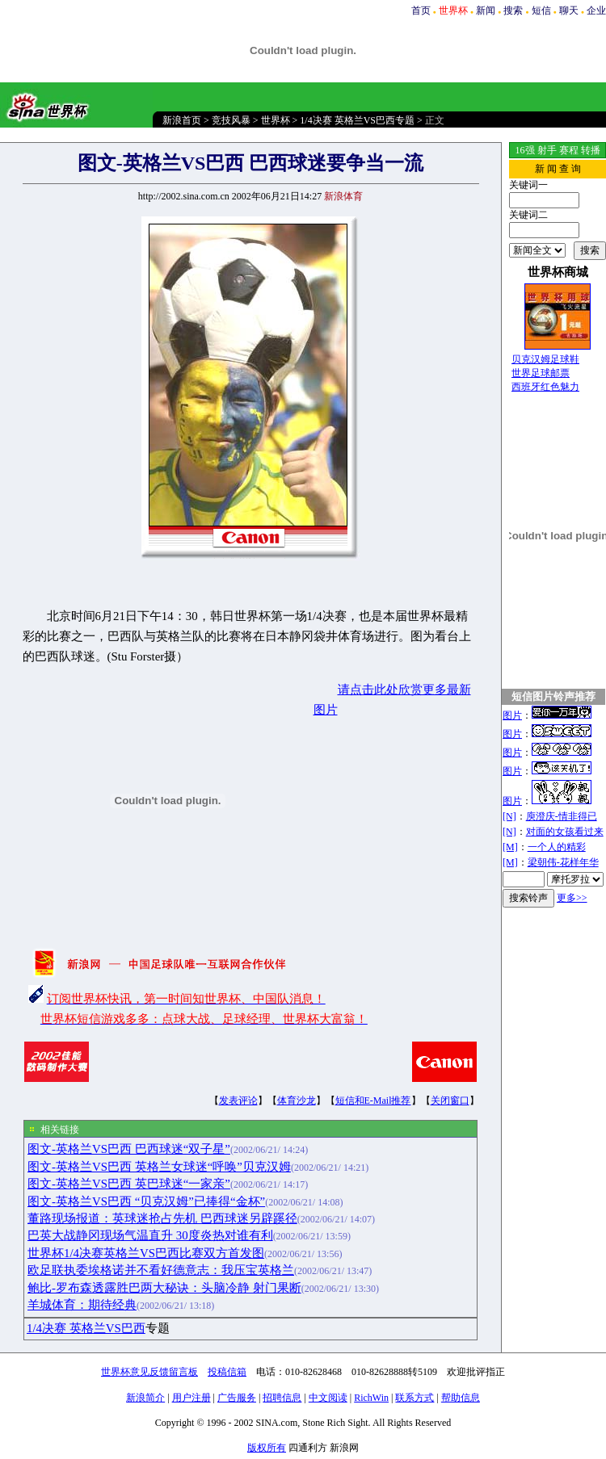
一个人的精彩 (557, 847)
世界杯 (275, 120)
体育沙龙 (296, 1100)
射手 (547, 150)
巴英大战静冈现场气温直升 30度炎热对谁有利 (150, 1235)
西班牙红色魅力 (545, 386)
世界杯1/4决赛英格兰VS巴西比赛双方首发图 (145, 1253)
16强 (525, 150)
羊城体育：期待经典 (82, 1304)
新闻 (485, 10)
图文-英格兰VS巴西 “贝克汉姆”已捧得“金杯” (146, 1201)
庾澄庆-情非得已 (561, 816)
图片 (512, 715)
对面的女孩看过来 (565, 831)
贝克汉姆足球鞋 (545, 359)
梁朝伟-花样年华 (563, 862)
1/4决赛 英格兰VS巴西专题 (357, 120)
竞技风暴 (231, 120)
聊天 (569, 10)
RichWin (371, 1397)
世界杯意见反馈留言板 (149, 1371)
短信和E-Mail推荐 (373, 1100)
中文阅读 (328, 1397)
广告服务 (236, 1397)
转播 (590, 150)
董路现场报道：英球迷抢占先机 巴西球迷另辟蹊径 (162, 1218)
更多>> (572, 897)
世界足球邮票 (540, 373)
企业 (596, 10)
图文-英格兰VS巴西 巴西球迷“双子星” (128, 1148)
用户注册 (191, 1397)
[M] (510, 847)
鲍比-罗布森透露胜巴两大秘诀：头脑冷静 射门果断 (164, 1287)
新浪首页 (181, 120)
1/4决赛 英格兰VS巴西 (86, 1328)
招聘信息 (282, 1397)
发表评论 (238, 1100)
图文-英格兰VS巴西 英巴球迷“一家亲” (128, 1183)
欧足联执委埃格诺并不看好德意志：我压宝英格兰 (160, 1270)
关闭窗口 (450, 1100)
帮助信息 (460, 1397)
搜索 (513, 10)
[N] (509, 816)
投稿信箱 (227, 1371)
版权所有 (266, 1447)
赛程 (569, 150)
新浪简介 (145, 1397)
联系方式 (414, 1397)
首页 (421, 10)
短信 (541, 10)
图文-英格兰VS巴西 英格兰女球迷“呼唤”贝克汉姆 (159, 1166)
